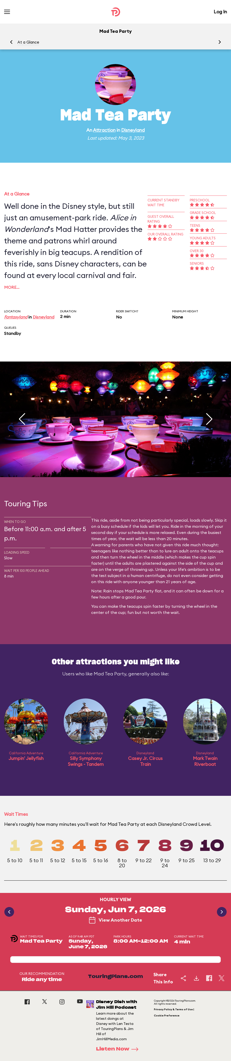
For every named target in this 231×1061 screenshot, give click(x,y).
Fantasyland (15, 317)
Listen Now (119, 1049)
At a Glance (28, 42)
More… (11, 287)
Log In (220, 12)
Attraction (104, 130)
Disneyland (133, 130)
